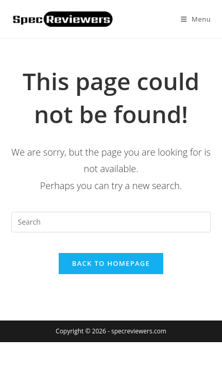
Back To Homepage (111, 263)
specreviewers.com (138, 331)
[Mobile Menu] (196, 19)
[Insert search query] (111, 222)
